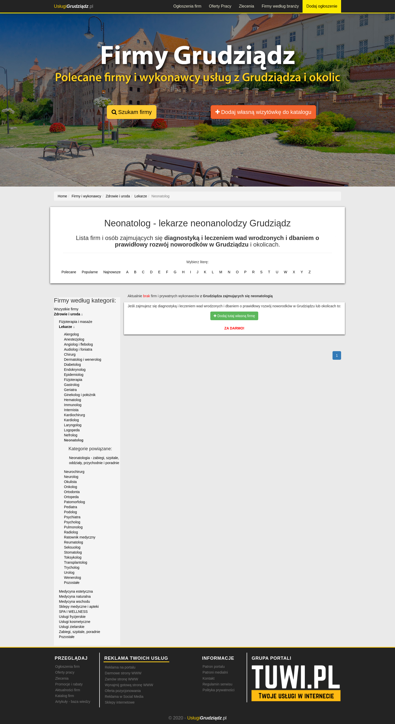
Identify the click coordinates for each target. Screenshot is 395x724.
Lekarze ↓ (67, 327)
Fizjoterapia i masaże (75, 322)
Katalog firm (64, 696)
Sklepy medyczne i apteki (79, 607)
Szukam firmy (132, 112)
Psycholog (72, 522)
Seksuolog (72, 547)
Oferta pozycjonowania (123, 691)
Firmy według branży (280, 6)
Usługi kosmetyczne (74, 622)
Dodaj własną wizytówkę (263, 112)
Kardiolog (71, 420)
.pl (73, 6)
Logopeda (72, 430)
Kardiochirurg (74, 415)
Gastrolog (71, 385)
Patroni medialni (215, 672)
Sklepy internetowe (120, 702)
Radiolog (71, 532)
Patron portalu (214, 667)
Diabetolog (72, 365)
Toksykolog (72, 557)
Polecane (68, 272)
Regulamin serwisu (217, 684)
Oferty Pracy (220, 6)
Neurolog (71, 477)
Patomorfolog (74, 502)
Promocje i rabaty (69, 684)
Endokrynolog (75, 370)
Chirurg (70, 354)
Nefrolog (70, 435)
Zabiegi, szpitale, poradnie (79, 632)
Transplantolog (75, 562)
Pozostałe (71, 583)
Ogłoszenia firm (187, 6)
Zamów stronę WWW (121, 679)
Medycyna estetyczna (76, 591)
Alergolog (71, 334)
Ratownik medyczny (79, 537)
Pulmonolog (73, 527)
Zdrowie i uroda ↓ (68, 314)
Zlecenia (246, 6)
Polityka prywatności (219, 690)
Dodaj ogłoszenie (321, 6)
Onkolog (70, 487)
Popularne (90, 272)
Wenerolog (72, 578)
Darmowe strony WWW (123, 673)
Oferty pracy (64, 672)
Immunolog (72, 405)
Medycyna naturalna (75, 596)
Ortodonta (72, 492)
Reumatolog (73, 542)
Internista (71, 410)
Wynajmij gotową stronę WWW (129, 685)
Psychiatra (72, 517)
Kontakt (208, 678)
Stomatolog (73, 552)
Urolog (69, 572)
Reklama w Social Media (124, 697)
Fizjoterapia (73, 380)
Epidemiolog (73, 375)
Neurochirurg (74, 472)
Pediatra (70, 507)
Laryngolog (72, 425)
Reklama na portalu (120, 667)
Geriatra (70, 390)
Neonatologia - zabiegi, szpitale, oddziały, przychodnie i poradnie (94, 460)
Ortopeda (71, 497)
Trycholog (71, 567)
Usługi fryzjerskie (72, 617)
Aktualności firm (67, 690)
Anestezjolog (74, 339)
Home (62, 196)
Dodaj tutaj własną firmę (234, 316)
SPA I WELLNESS (73, 612)
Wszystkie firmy (66, 309)
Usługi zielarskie (71, 627)
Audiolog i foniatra (78, 349)
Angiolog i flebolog (78, 344)
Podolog (70, 512)
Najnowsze (111, 272)
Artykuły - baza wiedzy (72, 702)
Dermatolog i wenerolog (82, 359)
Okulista (70, 482)
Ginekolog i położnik (79, 395)
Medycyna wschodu (74, 601)
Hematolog (72, 400)
